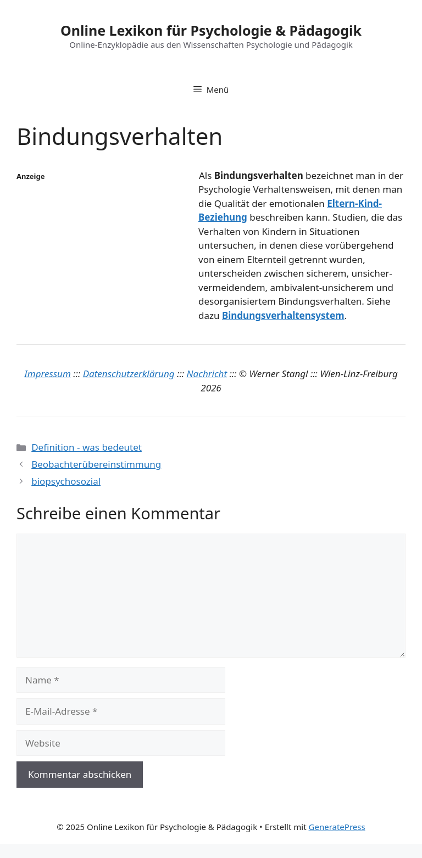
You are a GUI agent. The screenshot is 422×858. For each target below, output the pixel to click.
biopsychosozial (66, 481)
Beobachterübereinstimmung (96, 464)
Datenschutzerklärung (129, 373)
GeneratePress (337, 826)
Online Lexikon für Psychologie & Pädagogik (211, 30)
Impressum (47, 373)
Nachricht (207, 373)
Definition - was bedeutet (86, 447)
